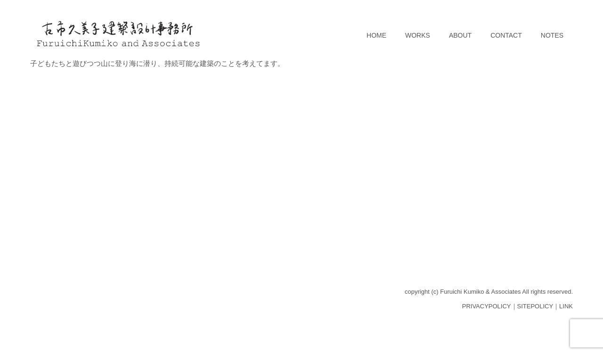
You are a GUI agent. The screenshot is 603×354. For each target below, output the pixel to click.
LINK (566, 306)
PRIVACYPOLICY (486, 306)
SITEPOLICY (535, 306)
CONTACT (506, 35)
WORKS (417, 35)
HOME (376, 35)
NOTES (552, 35)
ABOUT (460, 35)
